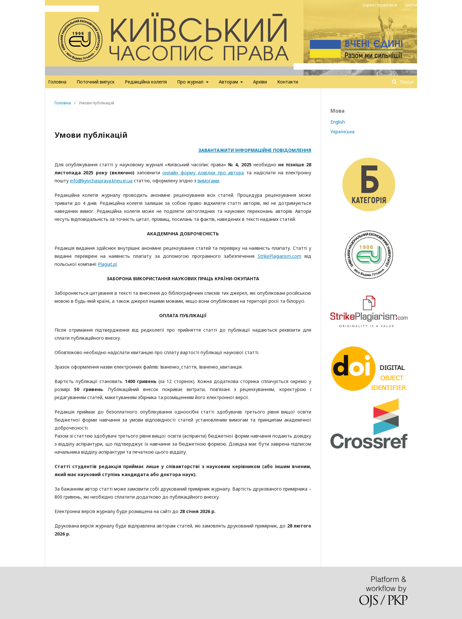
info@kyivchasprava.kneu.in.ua (101, 181)
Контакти (287, 82)
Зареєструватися (380, 5)
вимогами (208, 181)
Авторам (229, 82)
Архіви (260, 82)
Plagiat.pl (107, 264)
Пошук (406, 82)
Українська (342, 131)
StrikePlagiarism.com (279, 256)
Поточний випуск (96, 82)
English (337, 122)
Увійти (410, 5)
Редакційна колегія (146, 82)
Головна (57, 82)
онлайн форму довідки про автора (203, 173)
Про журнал (191, 82)
